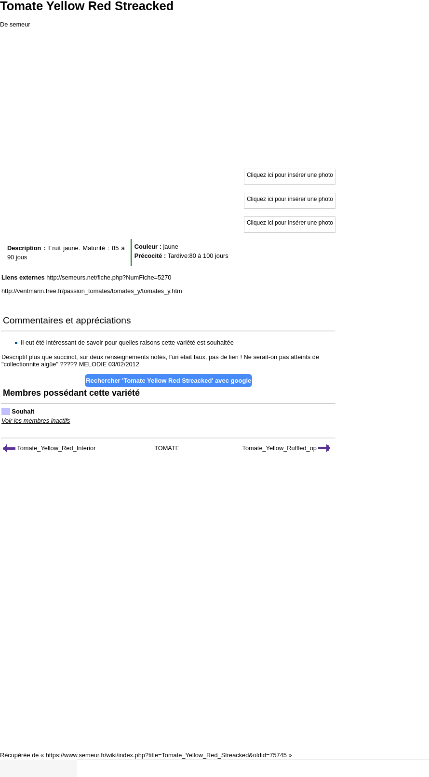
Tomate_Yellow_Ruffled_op (286, 448)
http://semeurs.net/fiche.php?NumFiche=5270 (108, 277)
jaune (170, 246)
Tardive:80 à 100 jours (198, 255)
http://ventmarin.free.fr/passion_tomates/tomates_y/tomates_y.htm (91, 291)
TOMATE (166, 448)
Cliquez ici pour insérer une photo (290, 175)
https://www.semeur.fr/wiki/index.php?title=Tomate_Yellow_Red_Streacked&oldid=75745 (166, 755)
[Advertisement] (214, 96)
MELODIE (93, 364)
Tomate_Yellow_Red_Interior (49, 448)
